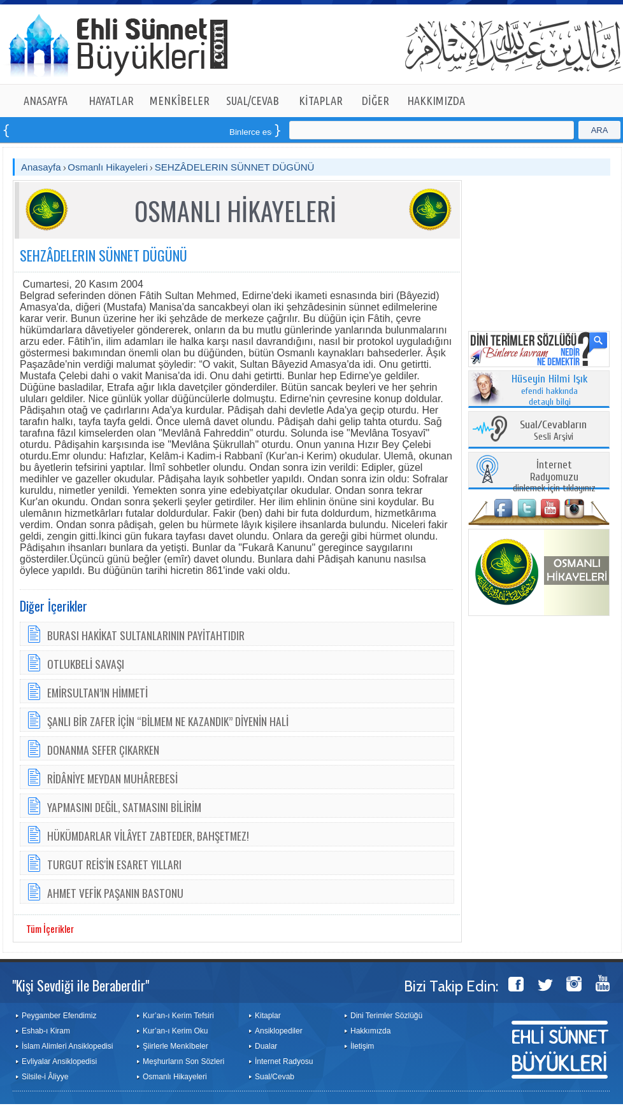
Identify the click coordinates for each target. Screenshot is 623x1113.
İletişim (362, 1046)
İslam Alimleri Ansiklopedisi (67, 1046)
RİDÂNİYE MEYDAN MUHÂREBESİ (112, 778)
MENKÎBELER (180, 100)
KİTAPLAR (321, 100)
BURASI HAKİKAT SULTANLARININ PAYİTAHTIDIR (146, 635)
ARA (599, 130)
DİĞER (375, 100)
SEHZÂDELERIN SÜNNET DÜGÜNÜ (235, 167)
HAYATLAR (111, 100)
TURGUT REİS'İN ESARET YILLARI (114, 864)
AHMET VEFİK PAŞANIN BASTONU (115, 893)
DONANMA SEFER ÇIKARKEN (103, 749)
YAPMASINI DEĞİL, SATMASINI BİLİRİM (124, 807)
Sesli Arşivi (553, 431)
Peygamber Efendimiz (59, 1015)
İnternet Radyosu (284, 1061)
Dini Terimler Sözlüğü (386, 1015)
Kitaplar (268, 1015)
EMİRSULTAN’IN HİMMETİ (97, 692)
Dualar (266, 1046)
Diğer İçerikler (53, 605)
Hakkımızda (370, 1030)
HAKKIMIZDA (436, 100)
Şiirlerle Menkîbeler (175, 1046)
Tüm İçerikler (50, 928)
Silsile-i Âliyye (45, 1076)
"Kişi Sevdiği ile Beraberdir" (80, 985)
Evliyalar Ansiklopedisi (59, 1061)
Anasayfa (41, 167)
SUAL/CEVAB (252, 100)
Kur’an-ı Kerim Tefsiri (178, 1015)
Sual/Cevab (274, 1076)
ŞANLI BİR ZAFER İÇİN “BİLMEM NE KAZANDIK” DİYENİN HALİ (168, 721)
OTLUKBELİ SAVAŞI (85, 663)
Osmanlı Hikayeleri (108, 167)
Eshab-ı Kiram (46, 1030)
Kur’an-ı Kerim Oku (175, 1030)
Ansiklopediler (279, 1030)
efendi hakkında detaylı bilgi (550, 390)
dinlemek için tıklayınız (554, 477)
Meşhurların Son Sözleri (183, 1061)
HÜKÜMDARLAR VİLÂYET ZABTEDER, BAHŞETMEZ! (148, 835)
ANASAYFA (46, 100)
